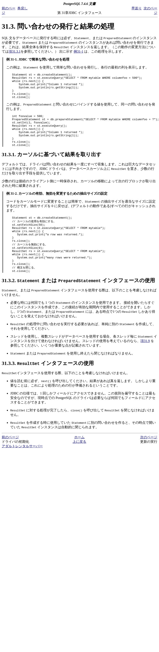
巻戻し (22, 8)
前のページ (10, 458)
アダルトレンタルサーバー (22, 467)
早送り (136, 8)
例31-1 (78, 51)
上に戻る (79, 463)
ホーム (79, 458)
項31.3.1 (15, 51)
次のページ (148, 458)
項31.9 (145, 362)
